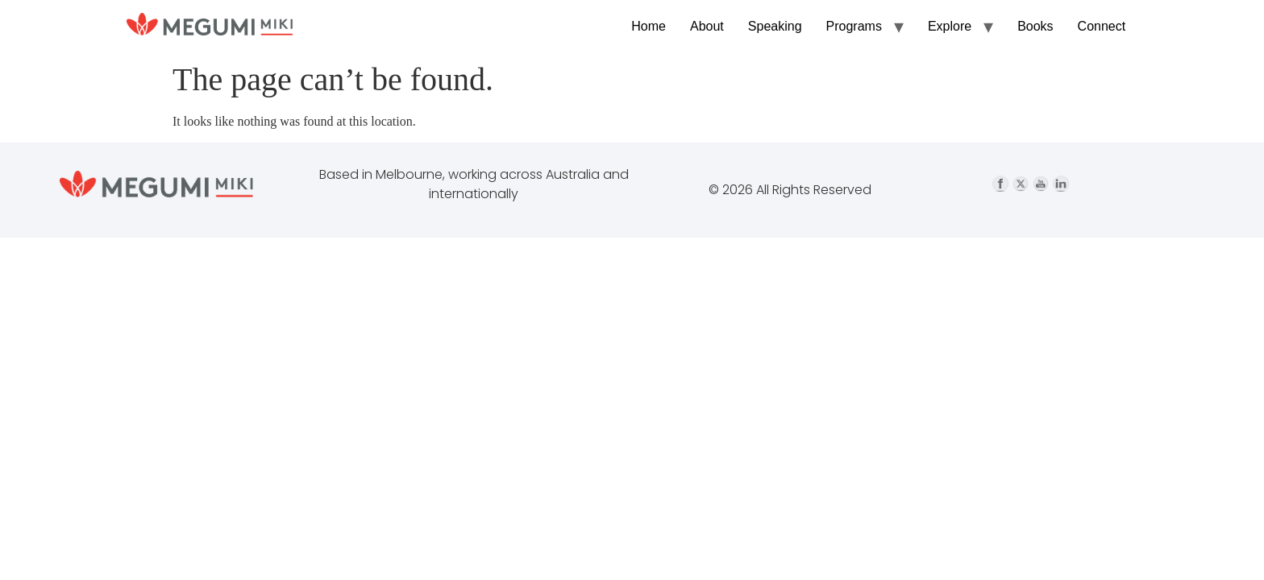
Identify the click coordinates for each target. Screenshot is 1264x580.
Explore (949, 26)
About (707, 26)
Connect (1102, 26)
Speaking (775, 26)
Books (1035, 26)
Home (648, 26)
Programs (854, 26)
